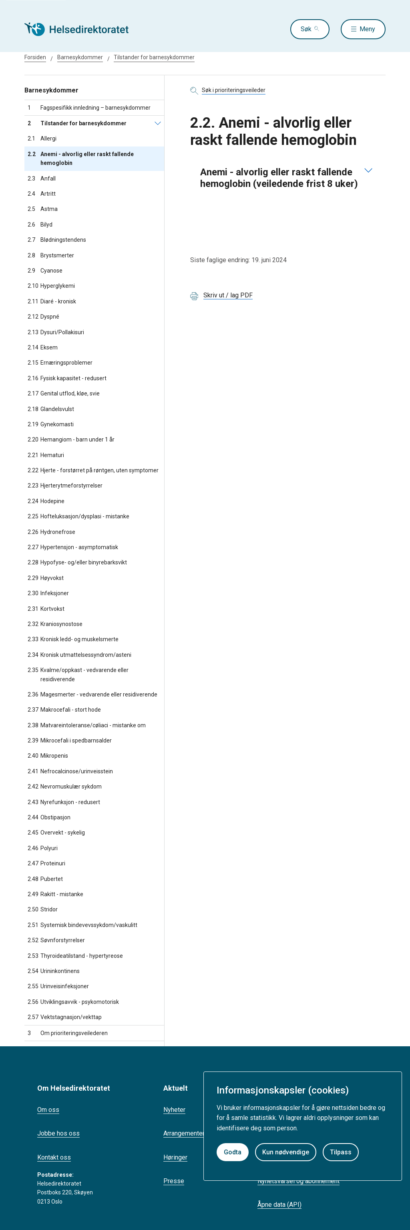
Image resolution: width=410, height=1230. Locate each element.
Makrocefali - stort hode (64, 709)
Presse (173, 1181)
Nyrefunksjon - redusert (64, 802)
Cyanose (45, 270)
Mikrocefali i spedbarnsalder (70, 740)
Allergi (42, 138)
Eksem (43, 347)
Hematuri (46, 455)
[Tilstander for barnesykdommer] (157, 123)
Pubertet (45, 879)
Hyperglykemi (51, 285)
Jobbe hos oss (58, 1133)
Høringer (175, 1157)
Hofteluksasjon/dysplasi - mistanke (78, 516)
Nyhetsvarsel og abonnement (298, 1181)
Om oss (48, 1110)
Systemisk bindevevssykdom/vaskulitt (82, 925)
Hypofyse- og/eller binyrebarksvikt (77, 562)
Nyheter (174, 1110)
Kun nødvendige (285, 1152)
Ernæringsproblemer (60, 362)
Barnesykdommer (80, 57)
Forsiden (35, 57)
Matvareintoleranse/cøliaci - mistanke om (87, 725)
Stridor (43, 909)
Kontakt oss (54, 1157)
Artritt (42, 193)
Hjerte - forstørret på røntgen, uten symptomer (93, 470)
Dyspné (43, 316)
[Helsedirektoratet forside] (82, 29)
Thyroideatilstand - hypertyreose (75, 955)
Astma (43, 209)
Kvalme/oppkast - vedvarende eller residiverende (78, 675)
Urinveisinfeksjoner (58, 986)
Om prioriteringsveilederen (68, 1033)
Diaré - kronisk (52, 301)
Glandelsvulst (51, 409)
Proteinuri (46, 863)
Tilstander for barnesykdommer (154, 57)
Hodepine (46, 501)
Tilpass (341, 1152)
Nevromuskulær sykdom (65, 786)
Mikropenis (48, 755)
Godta (232, 1152)
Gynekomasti (51, 424)
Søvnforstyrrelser (56, 940)
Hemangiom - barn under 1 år (71, 439)
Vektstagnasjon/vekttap (65, 1017)
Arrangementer (184, 1133)
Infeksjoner (48, 593)
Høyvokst (46, 578)
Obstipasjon (49, 817)
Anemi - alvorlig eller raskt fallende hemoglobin (81, 159)
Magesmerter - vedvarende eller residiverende (92, 694)
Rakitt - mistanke (55, 894)
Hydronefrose (51, 532)
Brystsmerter (51, 255)
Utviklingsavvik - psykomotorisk (73, 1001)
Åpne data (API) (279, 1204)
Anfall (42, 178)
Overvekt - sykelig (56, 832)
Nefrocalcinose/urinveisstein (70, 771)
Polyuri (43, 848)
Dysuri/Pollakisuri (56, 332)
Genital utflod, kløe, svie (64, 393)
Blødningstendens (57, 239)
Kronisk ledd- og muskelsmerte (73, 639)
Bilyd (40, 224)
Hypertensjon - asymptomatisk (73, 547)
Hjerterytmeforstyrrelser (65, 485)
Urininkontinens (54, 971)
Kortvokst (46, 608)
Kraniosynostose (55, 624)
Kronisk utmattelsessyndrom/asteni (79, 654)
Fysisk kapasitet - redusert (67, 378)
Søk (306, 29)
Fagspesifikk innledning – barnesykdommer (89, 107)
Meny (367, 29)
